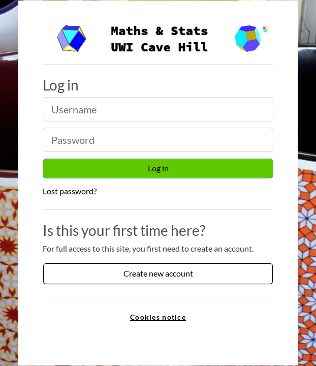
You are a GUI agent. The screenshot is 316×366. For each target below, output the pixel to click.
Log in (158, 168)
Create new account (158, 273)
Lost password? (70, 191)
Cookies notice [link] (158, 317)
